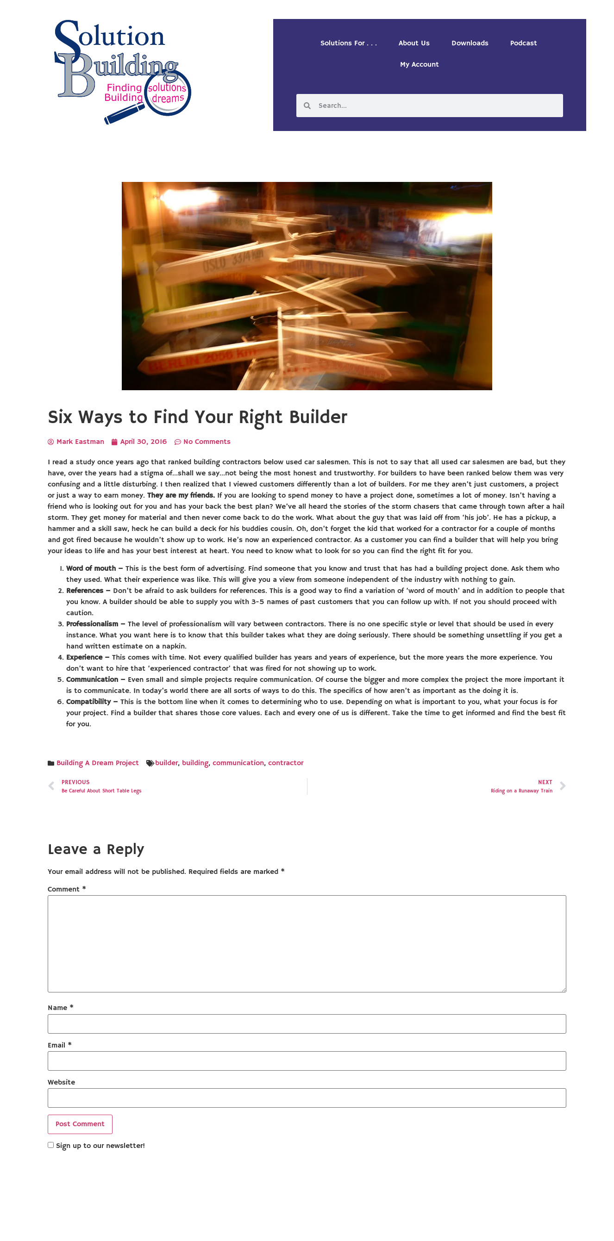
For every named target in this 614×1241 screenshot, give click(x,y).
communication (238, 763)
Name (61, 1008)
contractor (285, 763)
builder (166, 763)
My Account (419, 64)
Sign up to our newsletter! (100, 1146)
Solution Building (262, 1226)
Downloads (470, 43)
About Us (414, 43)
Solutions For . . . (348, 43)
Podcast (523, 43)
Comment (67, 889)
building (195, 763)
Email (60, 1045)
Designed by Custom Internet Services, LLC (370, 1226)
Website (61, 1082)
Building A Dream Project (97, 763)
